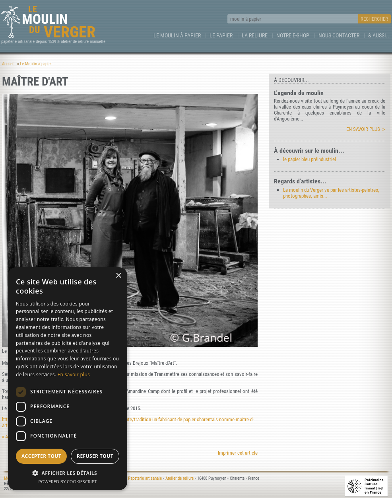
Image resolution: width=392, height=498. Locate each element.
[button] (67, 473)
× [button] (118, 276)
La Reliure (255, 35)
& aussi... (379, 35)
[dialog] (67, 378)
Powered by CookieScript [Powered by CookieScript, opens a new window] (68, 481)
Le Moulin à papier (177, 35)
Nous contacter (338, 35)
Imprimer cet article (238, 453)
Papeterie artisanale (145, 478)
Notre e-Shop (292, 35)
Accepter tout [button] (41, 456)
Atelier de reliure (179, 478)
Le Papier (221, 35)
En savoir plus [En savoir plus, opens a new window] (74, 374)
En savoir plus (363, 129)
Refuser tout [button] (95, 456)
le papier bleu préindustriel (309, 159)
